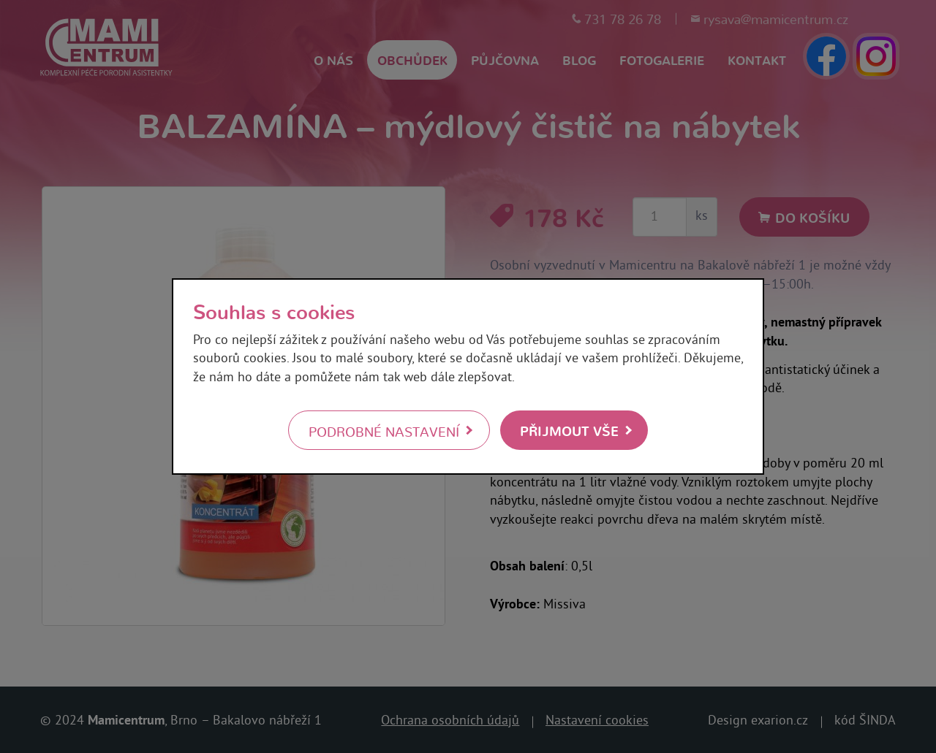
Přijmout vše (569, 429)
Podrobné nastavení (384, 431)
